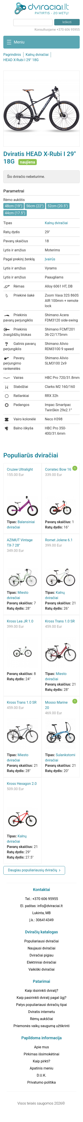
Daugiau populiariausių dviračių (32, 870)
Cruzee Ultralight (20, 469)
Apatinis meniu (41, 1068)
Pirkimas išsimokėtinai (41, 1054)
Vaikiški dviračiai (42, 969)
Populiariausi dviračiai (41, 941)
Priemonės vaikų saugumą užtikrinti (41, 1026)
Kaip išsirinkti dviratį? (41, 991)
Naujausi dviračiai (42, 948)
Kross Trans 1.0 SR (60, 621)
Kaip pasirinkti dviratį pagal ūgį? (41, 998)
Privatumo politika (41, 1082)
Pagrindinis (12, 55)
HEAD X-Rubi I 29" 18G (21, 60)
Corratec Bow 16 (58, 469)
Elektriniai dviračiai (41, 962)
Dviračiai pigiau (41, 955)
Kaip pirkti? (41, 1061)
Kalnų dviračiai (37, 55)
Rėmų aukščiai (41, 1019)
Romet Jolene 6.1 (59, 540)
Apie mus (41, 1047)
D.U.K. (41, 1075)
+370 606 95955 (45, 899)
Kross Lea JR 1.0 (20, 621)
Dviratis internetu (41, 1012)
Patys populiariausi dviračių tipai (41, 1005)
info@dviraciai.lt (50, 906)
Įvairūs (50, 259)
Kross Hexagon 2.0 (22, 784)
